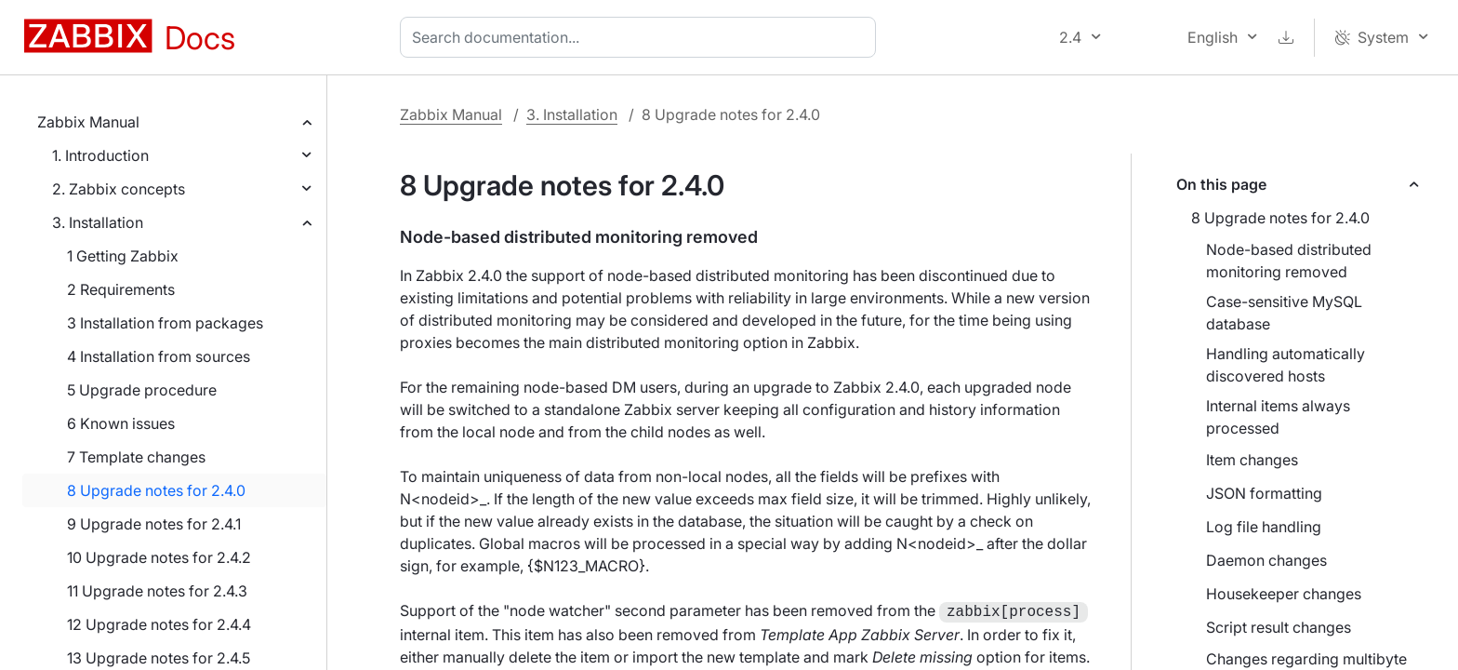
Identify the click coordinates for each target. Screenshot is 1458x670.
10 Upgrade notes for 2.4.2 (159, 557)
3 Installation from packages (165, 323)
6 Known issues (121, 423)
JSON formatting (1264, 493)
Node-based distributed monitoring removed (1289, 260)
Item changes (1252, 459)
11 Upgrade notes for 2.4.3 (157, 591)
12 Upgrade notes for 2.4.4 (159, 624)
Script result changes (1278, 627)
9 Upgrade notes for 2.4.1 (154, 524)
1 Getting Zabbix (123, 256)
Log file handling (1263, 526)
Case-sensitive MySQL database (1284, 312)
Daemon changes (1266, 560)
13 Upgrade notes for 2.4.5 (158, 658)
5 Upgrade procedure (142, 390)
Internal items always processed (1278, 416)
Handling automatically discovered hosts (1285, 364)
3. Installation (97, 222)
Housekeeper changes (1283, 593)
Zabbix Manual (88, 122)
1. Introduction (100, 155)
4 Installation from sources (158, 356)
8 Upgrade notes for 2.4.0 (156, 490)
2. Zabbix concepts (118, 189)
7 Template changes (136, 457)
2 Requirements (121, 289)
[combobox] (641, 37)
